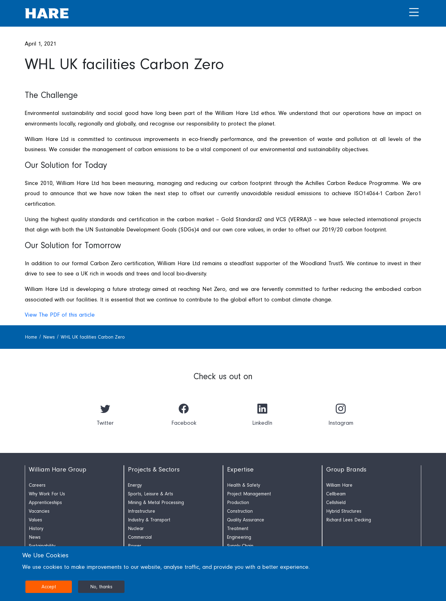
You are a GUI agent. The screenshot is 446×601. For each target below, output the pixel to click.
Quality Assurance (245, 520)
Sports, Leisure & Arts (150, 494)
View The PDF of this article (60, 315)
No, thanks (101, 587)
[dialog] (223, 573)
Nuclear (136, 528)
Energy (135, 485)
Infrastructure (141, 511)
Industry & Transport (149, 520)
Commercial (140, 537)
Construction (240, 511)
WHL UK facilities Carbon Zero (93, 337)
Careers (37, 485)
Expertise (240, 469)
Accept (49, 587)
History (36, 528)
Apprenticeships (45, 502)
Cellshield (336, 502)
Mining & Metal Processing (156, 502)
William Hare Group (57, 469)
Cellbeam (336, 494)
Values (35, 520)
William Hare (339, 485)
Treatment (237, 528)
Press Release (42, 85)
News (49, 337)
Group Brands (346, 469)
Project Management (249, 494)
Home (32, 337)
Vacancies (39, 511)
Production (238, 502)
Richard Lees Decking (348, 520)
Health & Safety (243, 485)
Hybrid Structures (343, 511)
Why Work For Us (47, 494)
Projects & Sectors (154, 469)
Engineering (239, 537)
